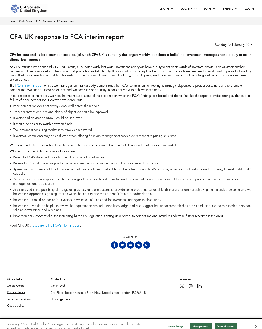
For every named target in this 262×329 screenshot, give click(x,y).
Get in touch (58, 286)
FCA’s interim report (29, 85)
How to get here (60, 299)
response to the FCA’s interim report (56, 225)
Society (186, 9)
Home (12, 21)
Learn (164, 9)
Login (249, 9)
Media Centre (26, 21)
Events (228, 9)
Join (207, 9)
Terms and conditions (19, 299)
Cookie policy (15, 305)
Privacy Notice (16, 292)
